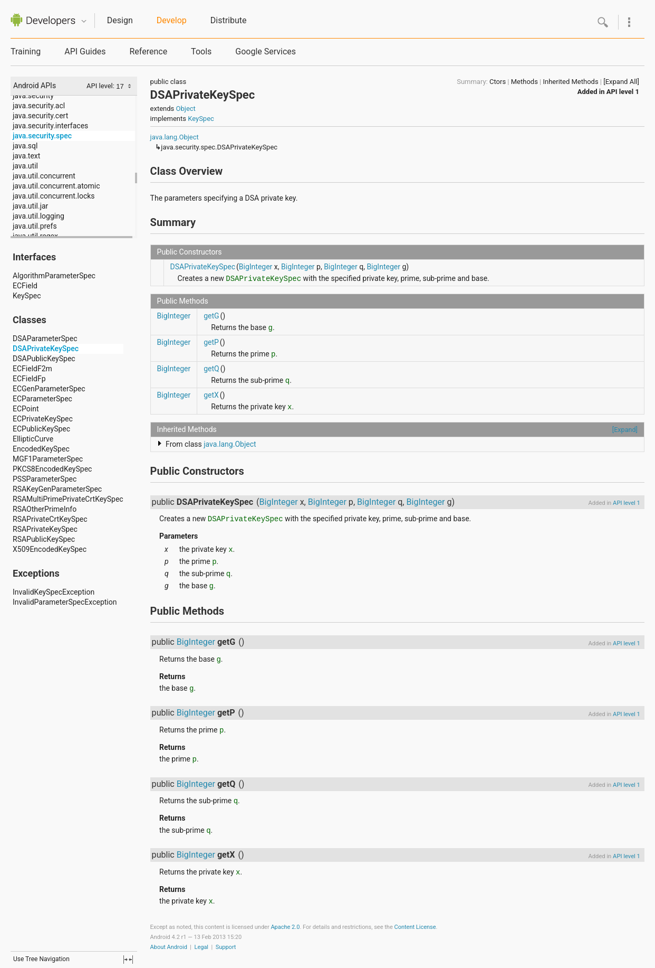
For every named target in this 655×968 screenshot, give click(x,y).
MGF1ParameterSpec (48, 459)
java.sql (25, 146)
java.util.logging (38, 216)
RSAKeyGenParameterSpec (57, 489)
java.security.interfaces (50, 125)
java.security (33, 95)
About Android (168, 947)
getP (211, 342)
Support (226, 947)
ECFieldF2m (32, 368)
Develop (172, 20)
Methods (524, 82)
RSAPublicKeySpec (44, 539)
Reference (148, 51)
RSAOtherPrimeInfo (44, 509)
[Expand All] (621, 82)
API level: (101, 86)
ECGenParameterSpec (49, 388)
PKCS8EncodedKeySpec (52, 469)
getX (211, 395)
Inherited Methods (570, 82)
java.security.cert (40, 115)
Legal (201, 947)
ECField (25, 285)
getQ (211, 368)
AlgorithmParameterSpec (54, 275)
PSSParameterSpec (44, 479)
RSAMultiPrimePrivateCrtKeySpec (68, 499)
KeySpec (27, 296)
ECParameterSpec (42, 398)
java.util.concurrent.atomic (56, 186)
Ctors (497, 82)
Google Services (265, 51)
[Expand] (625, 430)
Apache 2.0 (285, 927)
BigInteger (256, 266)
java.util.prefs (35, 226)
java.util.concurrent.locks (54, 196)
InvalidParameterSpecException (65, 602)
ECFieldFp (29, 378)
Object (186, 108)
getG (211, 316)
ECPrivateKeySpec (43, 419)
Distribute (228, 20)
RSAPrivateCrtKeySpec (50, 519)
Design (120, 20)
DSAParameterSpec (45, 338)
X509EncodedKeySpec (49, 549)
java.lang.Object (174, 137)
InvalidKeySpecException (53, 592)
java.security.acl (39, 105)
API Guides (84, 51)
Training (26, 51)
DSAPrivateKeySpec (46, 348)
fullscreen (128, 959)
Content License (415, 927)
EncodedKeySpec (41, 449)
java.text (26, 156)
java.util (25, 166)
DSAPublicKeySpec (44, 358)
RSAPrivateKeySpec (45, 529)
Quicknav (83, 21)
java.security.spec (42, 135)
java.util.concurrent (44, 176)
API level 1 (622, 92)
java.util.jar (30, 206)
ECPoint (26, 409)
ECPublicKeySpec (41, 429)
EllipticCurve (33, 439)
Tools (201, 51)
